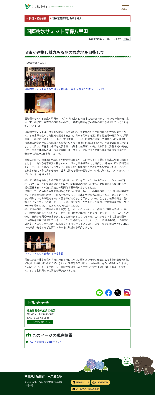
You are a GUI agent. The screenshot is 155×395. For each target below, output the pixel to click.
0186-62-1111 (81, 382)
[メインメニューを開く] (125, 6)
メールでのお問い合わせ (40, 322)
